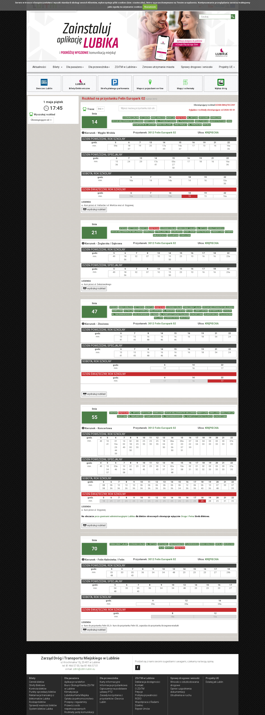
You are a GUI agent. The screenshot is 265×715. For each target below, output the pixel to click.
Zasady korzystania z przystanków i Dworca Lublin (112, 698)
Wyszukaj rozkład (42, 116)
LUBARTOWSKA (201, 313)
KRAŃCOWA (216, 119)
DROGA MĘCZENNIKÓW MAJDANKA (127, 123)
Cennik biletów (36, 682)
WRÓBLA (207, 126)
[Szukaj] (233, 16)
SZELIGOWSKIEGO (141, 316)
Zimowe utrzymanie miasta (158, 67)
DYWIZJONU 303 (162, 234)
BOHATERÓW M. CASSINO (144, 126)
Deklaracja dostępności (147, 682)
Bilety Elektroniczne (79, 84)
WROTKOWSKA (203, 234)
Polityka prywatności (146, 695)
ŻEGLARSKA (173, 237)
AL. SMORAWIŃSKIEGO (122, 316)
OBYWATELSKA (215, 313)
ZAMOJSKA (214, 415)
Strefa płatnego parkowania (114, 84)
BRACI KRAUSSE (158, 119)
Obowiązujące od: (41, 122)
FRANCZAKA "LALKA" (186, 230)
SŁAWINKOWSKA (171, 320)
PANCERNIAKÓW (177, 546)
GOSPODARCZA (141, 313)
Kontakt (139, 685)
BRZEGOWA (229, 546)
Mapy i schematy (185, 84)
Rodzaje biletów (37, 702)
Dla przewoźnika (98, 67)
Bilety (56, 67)
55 (94, 419)
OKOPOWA (122, 418)
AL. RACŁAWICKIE (135, 418)
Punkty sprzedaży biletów (42, 692)
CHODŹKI (227, 313)
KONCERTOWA (196, 316)
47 (94, 313)
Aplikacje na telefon (74, 682)
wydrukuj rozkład (94, 211)
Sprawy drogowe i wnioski (196, 67)
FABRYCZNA (149, 123)
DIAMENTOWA (217, 234)
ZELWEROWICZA (211, 316)
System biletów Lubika (41, 708)
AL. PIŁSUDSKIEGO (185, 123)
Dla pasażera (74, 67)
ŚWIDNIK (113, 415)
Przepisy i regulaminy (75, 702)
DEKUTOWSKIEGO (216, 230)
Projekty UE (226, 67)
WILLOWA (158, 320)
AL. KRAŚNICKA (195, 126)
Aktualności (39, 67)
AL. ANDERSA (169, 313)
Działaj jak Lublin (214, 682)
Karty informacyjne (110, 682)
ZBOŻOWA (184, 320)
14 (94, 124)
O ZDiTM (139, 688)
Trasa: (89, 111)
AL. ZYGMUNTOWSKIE (166, 123)
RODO (138, 698)
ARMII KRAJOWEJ (164, 126)
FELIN (161, 550)
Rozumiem (150, 7)
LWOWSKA (180, 313)
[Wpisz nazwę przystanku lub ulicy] (138, 110)
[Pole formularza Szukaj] (215, 16)
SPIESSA (123, 230)
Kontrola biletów (37, 688)
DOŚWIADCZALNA (131, 119)
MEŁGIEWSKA (156, 313)
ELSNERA (154, 316)
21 (94, 234)
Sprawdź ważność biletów (43, 705)
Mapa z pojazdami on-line (150, 84)
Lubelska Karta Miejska (76, 695)
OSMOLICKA (185, 237)
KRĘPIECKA (181, 119)
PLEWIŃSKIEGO (192, 546)
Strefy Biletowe (37, 685)
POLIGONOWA (225, 316)
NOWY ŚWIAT (189, 234)
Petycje (139, 692)
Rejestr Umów (142, 708)
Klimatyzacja (71, 692)
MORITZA (170, 119)
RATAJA (218, 546)
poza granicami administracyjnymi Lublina (115, 518)
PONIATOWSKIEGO (152, 418)
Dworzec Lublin (44, 84)
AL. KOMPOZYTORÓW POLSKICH (174, 316)
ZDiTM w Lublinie (125, 67)
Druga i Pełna (187, 518)
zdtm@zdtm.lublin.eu (84, 669)
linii (100, 110)
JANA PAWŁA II (180, 126)
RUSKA (189, 313)
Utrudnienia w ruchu (180, 695)
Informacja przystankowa (113, 685)
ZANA (229, 123)
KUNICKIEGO (176, 234)
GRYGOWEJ (204, 119)
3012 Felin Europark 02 (162, 134)
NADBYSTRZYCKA (217, 123)
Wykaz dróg (220, 84)
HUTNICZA (128, 313)
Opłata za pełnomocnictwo (78, 698)
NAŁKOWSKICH (159, 237)
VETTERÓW (145, 119)
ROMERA (229, 234)
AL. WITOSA (192, 119)
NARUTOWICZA (201, 123)
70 (94, 550)
